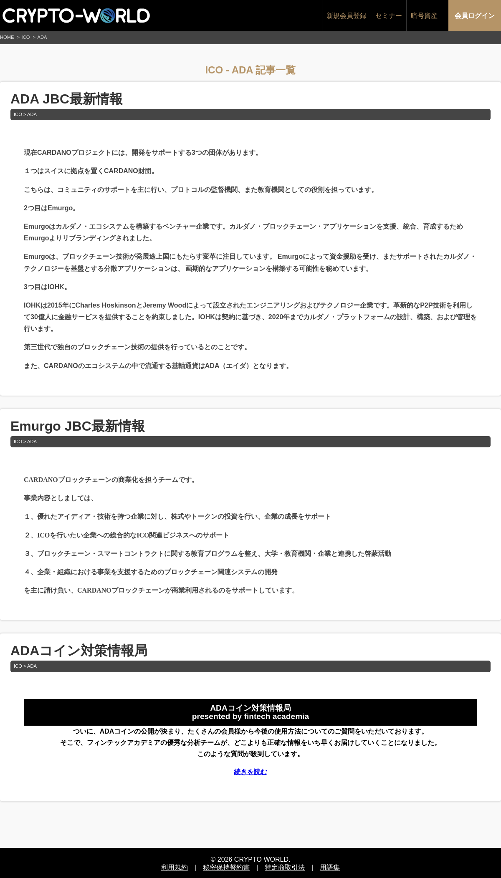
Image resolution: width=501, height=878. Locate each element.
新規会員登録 (346, 15)
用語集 (330, 866)
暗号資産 (424, 15)
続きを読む (250, 771)
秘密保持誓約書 (226, 866)
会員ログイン (475, 15)
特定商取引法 (285, 866)
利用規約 (174, 866)
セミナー (388, 15)
